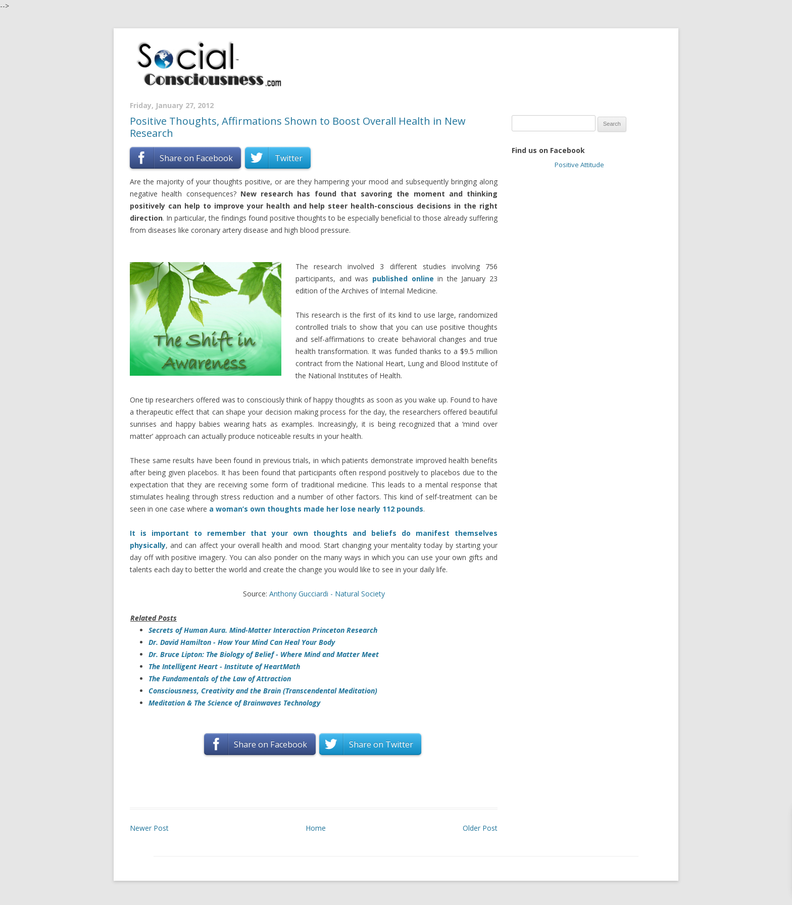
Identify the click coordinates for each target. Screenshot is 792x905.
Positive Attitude (579, 164)
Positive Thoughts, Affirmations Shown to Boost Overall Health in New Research (298, 127)
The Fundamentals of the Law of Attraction (219, 678)
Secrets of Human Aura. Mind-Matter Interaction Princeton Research (262, 630)
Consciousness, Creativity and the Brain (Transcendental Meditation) (262, 690)
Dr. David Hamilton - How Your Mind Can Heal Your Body (241, 642)
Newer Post (149, 828)
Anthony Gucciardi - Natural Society (327, 593)
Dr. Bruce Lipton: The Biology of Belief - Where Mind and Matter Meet (263, 654)
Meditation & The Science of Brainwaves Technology (234, 703)
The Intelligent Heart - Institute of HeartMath (224, 666)
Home (316, 828)
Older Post (480, 828)
